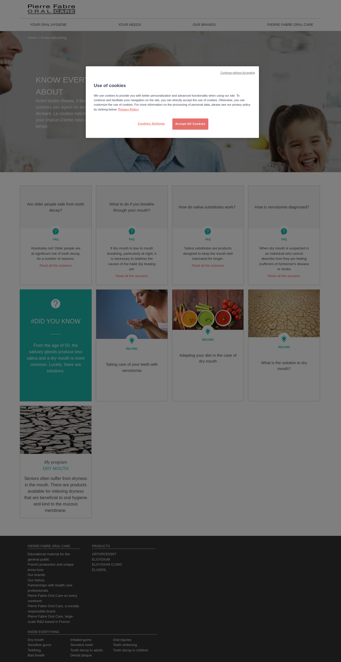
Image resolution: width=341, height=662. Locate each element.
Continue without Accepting (238, 72)
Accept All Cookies (190, 123)
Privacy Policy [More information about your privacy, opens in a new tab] (128, 109)
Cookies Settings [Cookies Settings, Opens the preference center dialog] (151, 123)
